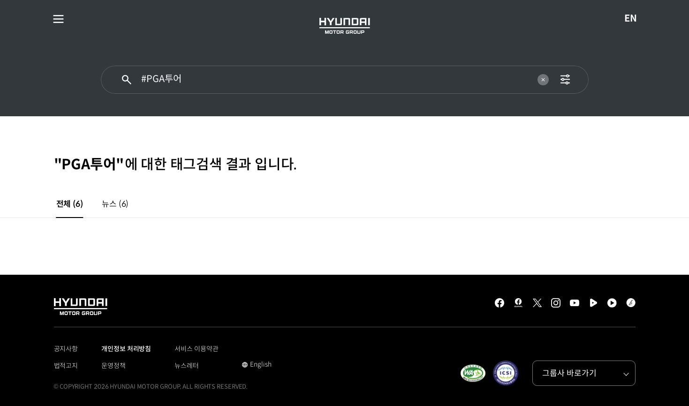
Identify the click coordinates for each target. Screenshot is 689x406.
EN (634, 19)
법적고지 (66, 365)
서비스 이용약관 (196, 349)
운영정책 (113, 365)
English (256, 365)
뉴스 (115, 204)
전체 (69, 204)
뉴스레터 (186, 365)
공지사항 (66, 349)
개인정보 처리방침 (126, 349)
